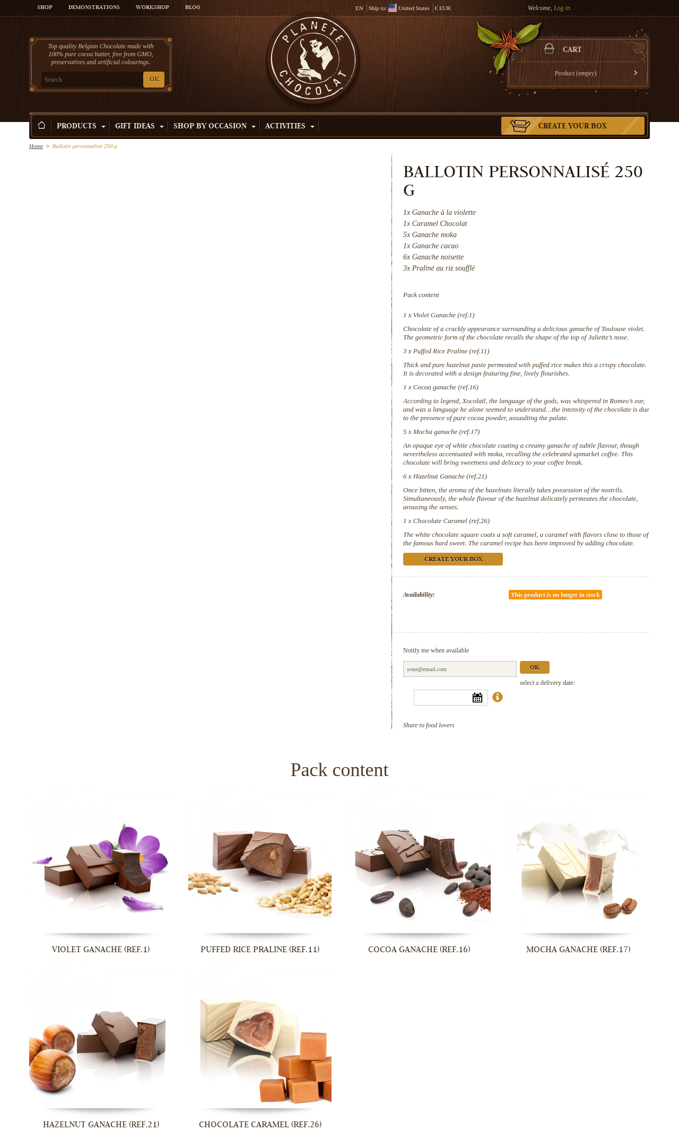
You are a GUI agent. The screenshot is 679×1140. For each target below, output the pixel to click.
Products (81, 126)
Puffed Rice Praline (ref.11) (451, 351)
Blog (192, 8)
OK (154, 79)
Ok (534, 668)
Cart (572, 50)
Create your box (572, 126)
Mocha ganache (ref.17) (446, 432)
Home (36, 146)
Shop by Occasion (214, 126)
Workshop (152, 8)
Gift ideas (139, 126)
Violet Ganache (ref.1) (444, 315)
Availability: (419, 594)
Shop (45, 8)
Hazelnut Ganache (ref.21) (450, 476)
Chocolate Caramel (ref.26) (451, 521)
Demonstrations (94, 8)
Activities (290, 126)
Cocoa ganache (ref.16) (445, 387)
